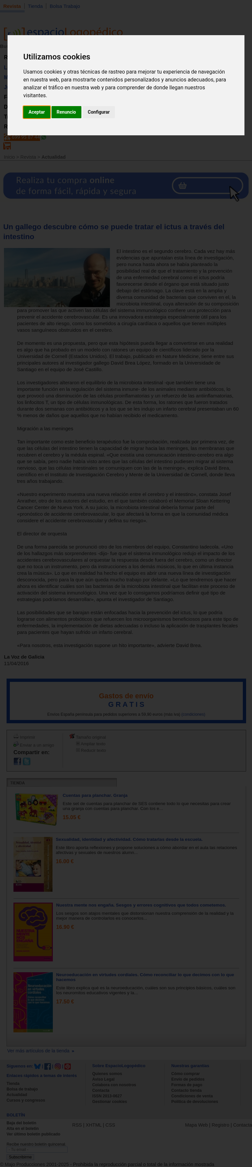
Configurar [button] (99, 112)
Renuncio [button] (66, 112)
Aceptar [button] (37, 112)
